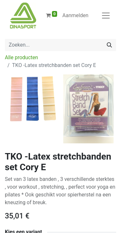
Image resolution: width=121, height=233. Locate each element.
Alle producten (21, 57)
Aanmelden (75, 15)
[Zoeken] (109, 45)
